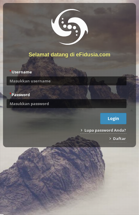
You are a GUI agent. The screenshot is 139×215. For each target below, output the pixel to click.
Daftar (117, 138)
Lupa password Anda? (103, 130)
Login (113, 118)
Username (21, 72)
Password (20, 94)
